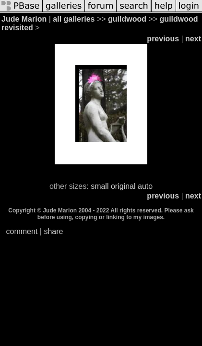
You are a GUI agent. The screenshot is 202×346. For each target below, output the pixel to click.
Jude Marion (24, 19)
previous (163, 39)
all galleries (74, 19)
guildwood (127, 19)
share (53, 231)
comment (22, 231)
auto (145, 186)
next (193, 39)
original (123, 186)
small (99, 186)
